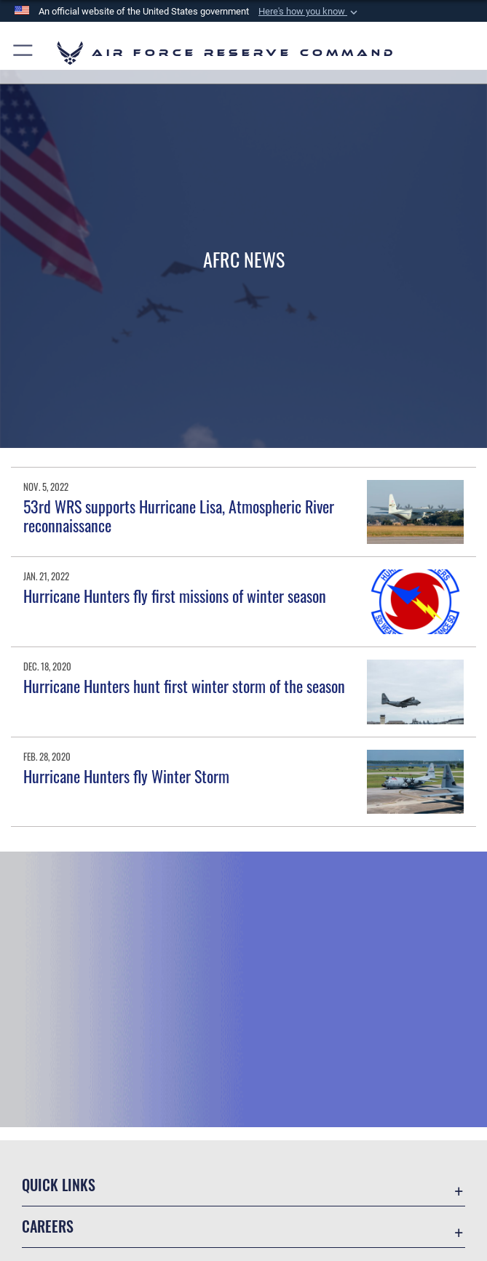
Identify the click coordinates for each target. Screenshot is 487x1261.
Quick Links (58, 1185)
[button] (309, 11)
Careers (48, 1226)
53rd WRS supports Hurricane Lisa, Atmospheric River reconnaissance (178, 516)
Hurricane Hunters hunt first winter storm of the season (184, 685)
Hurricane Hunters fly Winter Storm (126, 776)
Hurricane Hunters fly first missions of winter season (174, 595)
